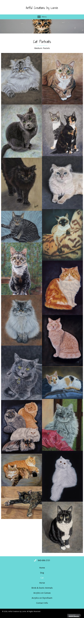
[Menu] (42, 17)
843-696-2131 (44, 560)
